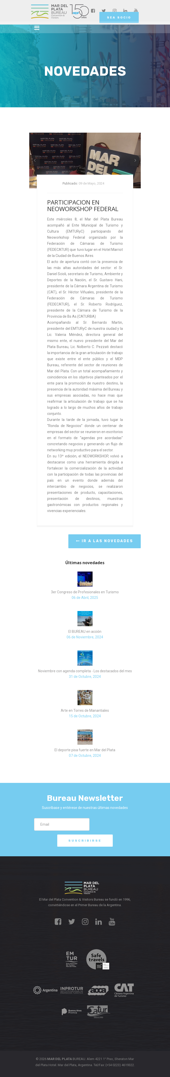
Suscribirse (85, 840)
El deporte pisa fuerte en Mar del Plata (84, 750)
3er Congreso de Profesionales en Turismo (85, 592)
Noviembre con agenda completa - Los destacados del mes (85, 671)
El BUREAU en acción (84, 631)
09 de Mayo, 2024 (91, 183)
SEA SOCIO (119, 17)
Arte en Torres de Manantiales (85, 710)
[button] (34, 160)
